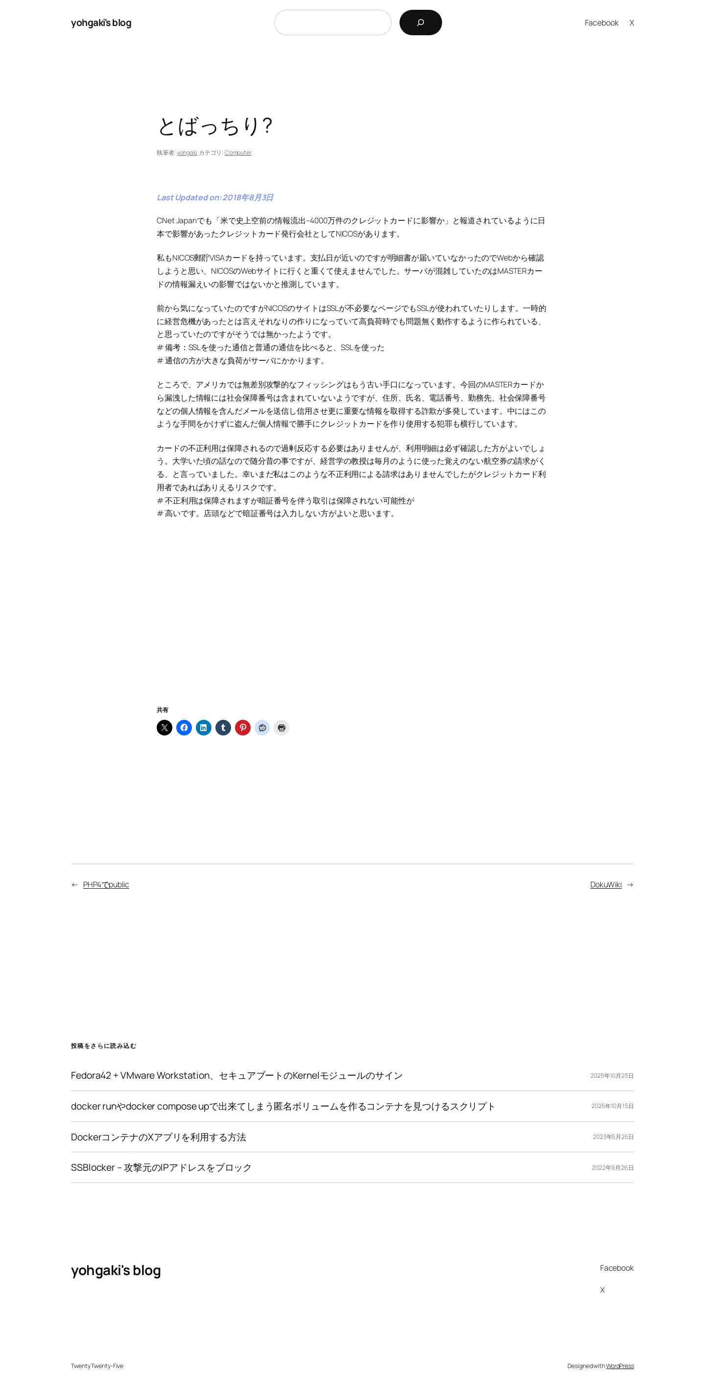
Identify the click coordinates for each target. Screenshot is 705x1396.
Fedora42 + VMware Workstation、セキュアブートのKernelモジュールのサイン (237, 1075)
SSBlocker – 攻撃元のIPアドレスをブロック (161, 1167)
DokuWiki (606, 884)
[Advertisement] (352, 624)
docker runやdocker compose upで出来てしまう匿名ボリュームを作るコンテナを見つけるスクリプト (283, 1106)
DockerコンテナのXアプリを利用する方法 (158, 1137)
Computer (238, 152)
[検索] (421, 22)
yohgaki (187, 152)
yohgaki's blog (101, 22)
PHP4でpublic (106, 884)
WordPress (620, 1366)
